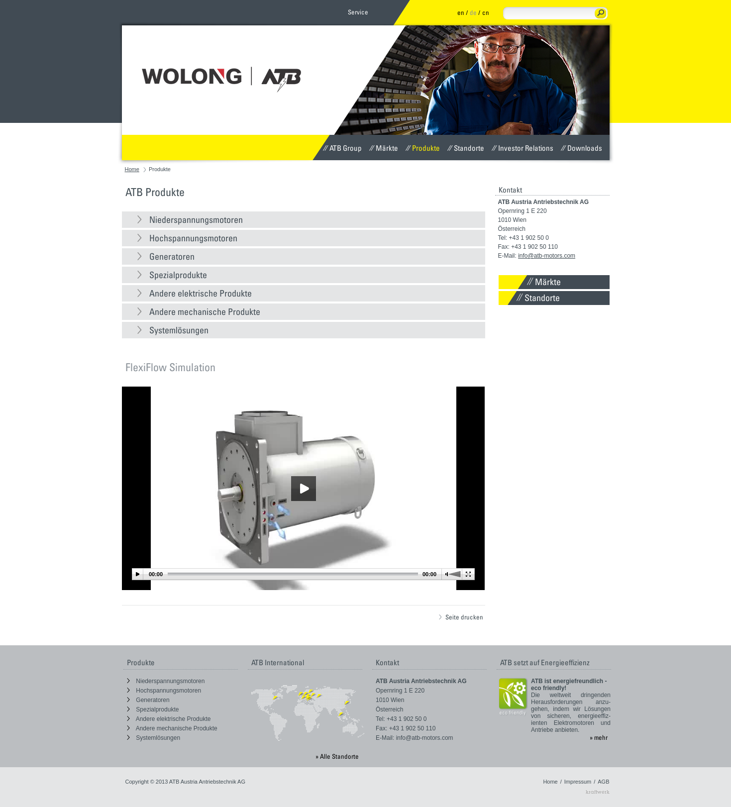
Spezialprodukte (153, 709)
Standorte (465, 147)
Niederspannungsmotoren (166, 681)
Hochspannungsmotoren (164, 690)
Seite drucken (461, 617)
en (460, 12)
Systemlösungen (153, 737)
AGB (603, 782)
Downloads (581, 147)
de (473, 12)
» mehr (599, 737)
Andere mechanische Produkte (172, 728)
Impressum (577, 782)
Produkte (423, 147)
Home (132, 169)
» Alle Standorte (337, 756)
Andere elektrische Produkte (168, 718)
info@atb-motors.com (546, 255)
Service (358, 12)
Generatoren (148, 700)
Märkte (383, 147)
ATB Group (342, 147)
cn (485, 12)
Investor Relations (522, 147)
